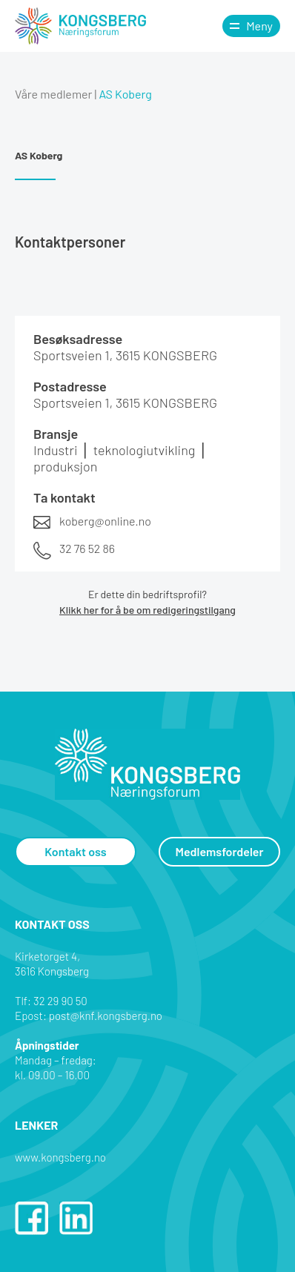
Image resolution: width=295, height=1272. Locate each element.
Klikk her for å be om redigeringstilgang (147, 609)
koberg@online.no (105, 521)
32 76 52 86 (87, 548)
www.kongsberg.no (60, 1157)
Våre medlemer (53, 94)
